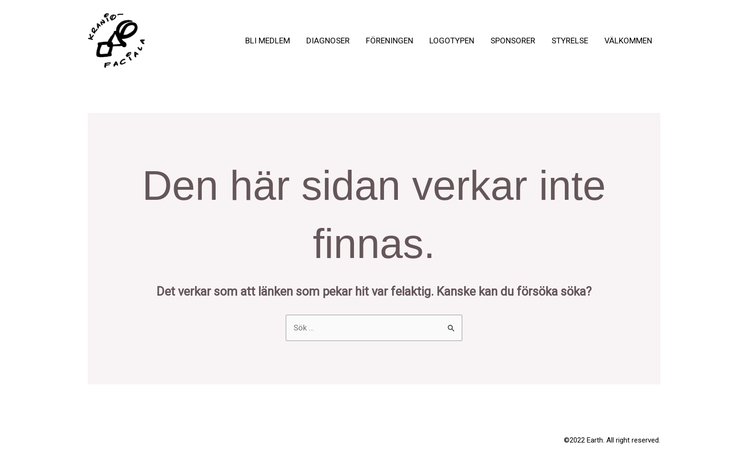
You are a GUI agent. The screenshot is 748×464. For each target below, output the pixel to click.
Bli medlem (267, 40)
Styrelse (569, 40)
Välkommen (628, 40)
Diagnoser (328, 40)
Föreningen (389, 40)
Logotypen (451, 40)
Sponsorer (512, 40)
